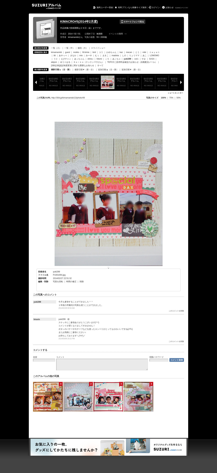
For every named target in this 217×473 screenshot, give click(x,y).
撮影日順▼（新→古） (85, 69)
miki (144, 52)
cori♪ (136, 59)
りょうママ (134, 55)
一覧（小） (56, 48)
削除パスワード (157, 357)
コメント (60, 357)
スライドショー (98, 48)
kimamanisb (56, 52)
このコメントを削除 (176, 311)
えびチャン (66, 59)
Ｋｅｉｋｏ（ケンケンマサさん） (89, 62)
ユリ (101, 52)
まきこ (105, 55)
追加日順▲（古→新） (108, 69)
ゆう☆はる (65, 62)
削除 (82, 281)
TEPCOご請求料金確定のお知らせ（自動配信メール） (132, 62)
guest (67, 52)
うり (56, 59)
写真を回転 (58, 281)
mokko (76, 52)
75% (171, 98)
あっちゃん (79, 59)
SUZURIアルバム (46, 6)
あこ (145, 55)
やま (144, 59)
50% (178, 98)
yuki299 (56, 272)
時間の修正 (71, 281)
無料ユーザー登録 (105, 7)
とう (137, 52)
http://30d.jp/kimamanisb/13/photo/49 (68, 98)
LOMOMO (154, 55)
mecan (129, 52)
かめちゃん (111, 52)
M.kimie (85, 52)
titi (55, 55)
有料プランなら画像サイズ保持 (132, 7)
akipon (54, 62)
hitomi (99, 59)
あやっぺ (63, 55)
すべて (100, 65)
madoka (115, 55)
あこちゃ (116, 59)
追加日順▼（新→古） (132, 69)
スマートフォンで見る (132, 22)
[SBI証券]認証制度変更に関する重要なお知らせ (72, 65)
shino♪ (90, 59)
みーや (89, 55)
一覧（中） (69, 48)
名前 (35, 357)
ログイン (156, 7)
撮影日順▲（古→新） (61, 69)
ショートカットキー (175, 93)
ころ (107, 59)
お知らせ (169, 7)
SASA (151, 59)
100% (163, 98)
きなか (73, 55)
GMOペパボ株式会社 (182, 8)
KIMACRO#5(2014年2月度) (79, 21)
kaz (121, 52)
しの (124, 55)
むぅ (97, 55)
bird (94, 52)
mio (81, 55)
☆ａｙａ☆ (154, 52)
